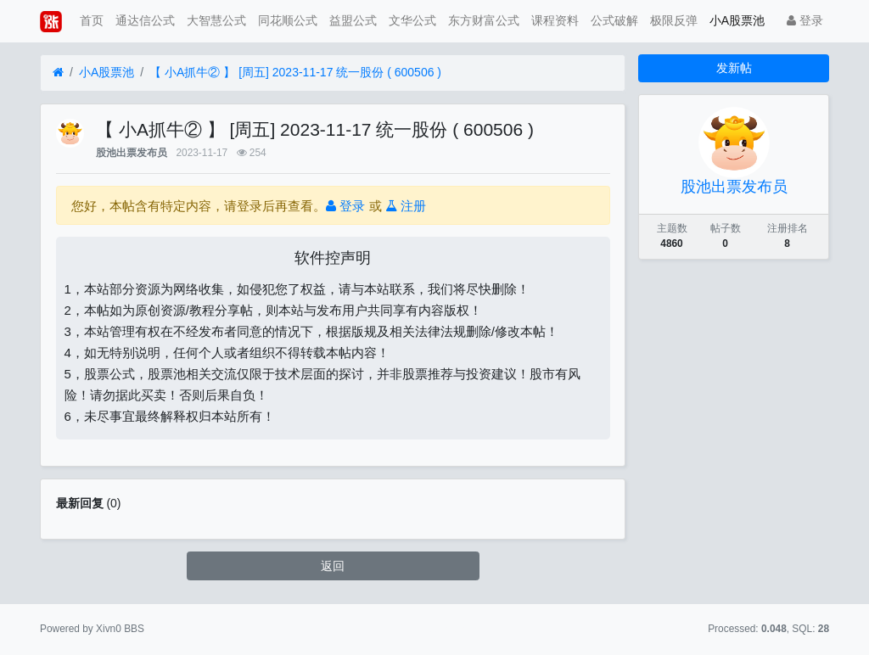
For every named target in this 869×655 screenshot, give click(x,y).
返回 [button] (333, 566)
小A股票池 (737, 20)
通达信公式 (145, 20)
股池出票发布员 (131, 153)
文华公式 (412, 20)
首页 (92, 20)
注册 (405, 206)
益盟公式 (353, 20)
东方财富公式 (483, 20)
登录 (805, 20)
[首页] (58, 72)
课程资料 (555, 20)
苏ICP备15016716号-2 (434, 629)
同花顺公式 (287, 20)
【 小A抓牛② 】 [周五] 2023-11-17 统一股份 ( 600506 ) (295, 72)
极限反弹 (674, 20)
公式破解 (614, 20)
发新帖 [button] (734, 68)
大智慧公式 (216, 20)
